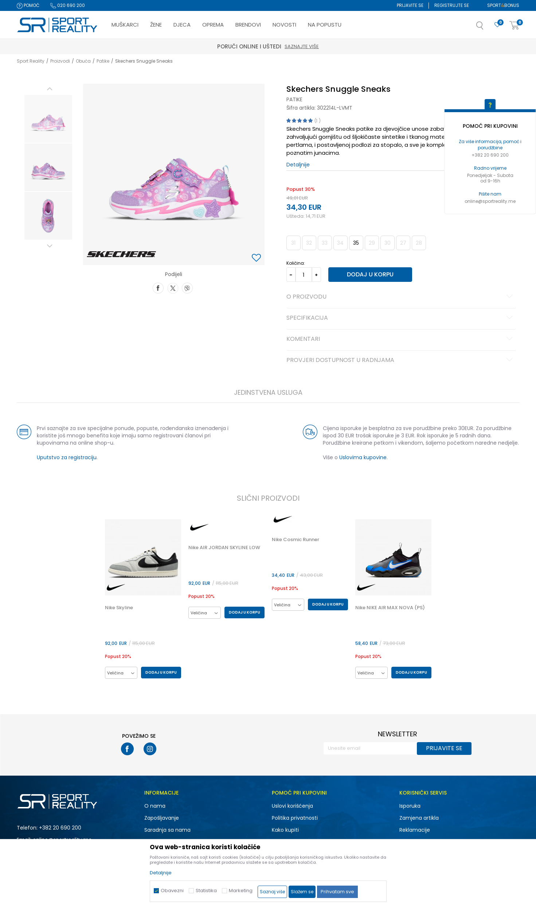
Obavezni (172, 890)
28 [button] (419, 243)
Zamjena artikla (419, 818)
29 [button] (372, 243)
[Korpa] (514, 25)
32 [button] (309, 243)
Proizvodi (60, 61)
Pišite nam (490, 194)
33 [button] (325, 243)
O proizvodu (400, 297)
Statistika (206, 890)
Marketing (241, 890)
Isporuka (409, 805)
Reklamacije (414, 830)
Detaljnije (298, 164)
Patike (103, 61)
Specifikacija (400, 318)
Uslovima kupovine (363, 457)
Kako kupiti (285, 830)
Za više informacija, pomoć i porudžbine (490, 144)
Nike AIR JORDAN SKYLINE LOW (224, 547)
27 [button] (403, 243)
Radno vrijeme (490, 168)
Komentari (400, 339)
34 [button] (340, 243)
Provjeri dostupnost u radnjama (400, 360)
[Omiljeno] (497, 25)
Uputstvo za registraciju (67, 457)
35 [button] (356, 243)
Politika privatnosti (295, 818)
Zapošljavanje (161, 818)
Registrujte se (451, 5)
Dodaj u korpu (370, 274)
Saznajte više (302, 46)
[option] (48, 119)
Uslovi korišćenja (292, 805)
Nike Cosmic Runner (295, 539)
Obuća (83, 61)
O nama (154, 805)
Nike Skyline (119, 607)
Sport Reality (30, 61)
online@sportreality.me (490, 201)
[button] (487, 27)
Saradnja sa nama (167, 830)
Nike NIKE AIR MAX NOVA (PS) (390, 607)
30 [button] (387, 243)
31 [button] (293, 243)
